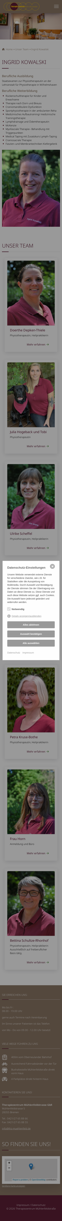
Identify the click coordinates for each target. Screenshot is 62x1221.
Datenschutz (13, 652)
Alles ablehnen (31, 624)
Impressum (28, 652)
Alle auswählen (31, 643)
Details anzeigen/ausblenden (26, 616)
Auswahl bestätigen (31, 634)
